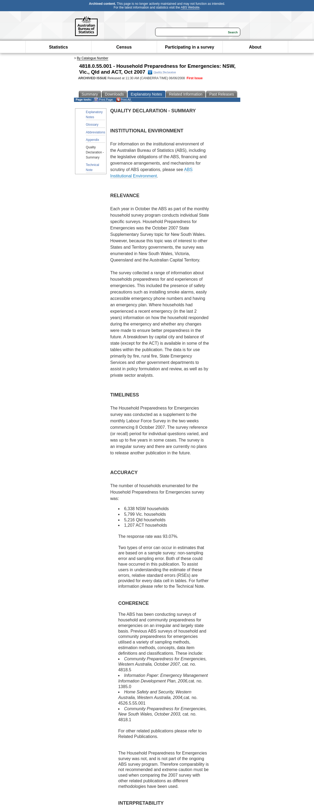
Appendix (92, 140)
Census (124, 47)
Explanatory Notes (94, 114)
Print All (123, 99)
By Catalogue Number (92, 58)
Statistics (58, 47)
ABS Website (190, 7)
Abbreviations (95, 132)
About (255, 47)
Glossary (92, 124)
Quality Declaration (162, 72)
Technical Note (92, 167)
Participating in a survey (189, 47)
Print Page (103, 99)
